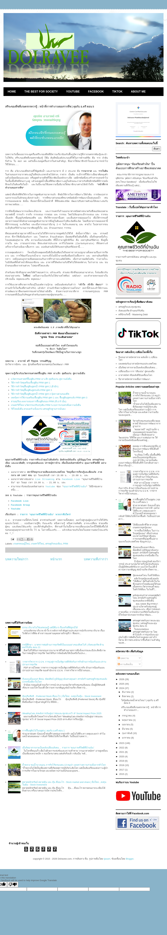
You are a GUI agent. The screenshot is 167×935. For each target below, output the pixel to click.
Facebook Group (21, 505)
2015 (122, 774)
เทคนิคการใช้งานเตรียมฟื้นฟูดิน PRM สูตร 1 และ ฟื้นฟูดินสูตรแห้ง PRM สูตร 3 (49, 397)
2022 (122, 747)
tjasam (107, 858)
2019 (122, 761)
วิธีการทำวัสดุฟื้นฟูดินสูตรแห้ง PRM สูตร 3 (31, 390)
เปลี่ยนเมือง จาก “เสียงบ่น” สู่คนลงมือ (136, 371)
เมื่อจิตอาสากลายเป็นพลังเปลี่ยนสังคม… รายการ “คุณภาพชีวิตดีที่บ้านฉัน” (58, 747)
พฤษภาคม (127, 720)
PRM (65, 543)
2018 (122, 765)
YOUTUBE (73, 91)
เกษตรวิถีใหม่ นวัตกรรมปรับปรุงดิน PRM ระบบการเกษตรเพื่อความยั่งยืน (46, 405)
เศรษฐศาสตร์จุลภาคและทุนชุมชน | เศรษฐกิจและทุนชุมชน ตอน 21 (146, 623)
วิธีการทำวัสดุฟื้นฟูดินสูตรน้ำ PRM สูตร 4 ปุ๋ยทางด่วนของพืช (40, 394)
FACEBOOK (96, 91)
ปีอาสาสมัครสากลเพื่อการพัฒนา (134, 379)
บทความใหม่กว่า (16, 559)
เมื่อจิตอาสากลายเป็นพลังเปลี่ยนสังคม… (137, 367)
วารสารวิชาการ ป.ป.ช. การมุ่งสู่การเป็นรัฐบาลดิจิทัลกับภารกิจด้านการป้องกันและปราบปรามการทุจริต (146, 475)
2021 (122, 752)
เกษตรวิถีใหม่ (37, 543)
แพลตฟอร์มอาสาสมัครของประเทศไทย (137, 363)
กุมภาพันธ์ (127, 733)
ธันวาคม (126, 692)
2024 (122, 688)
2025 (122, 684)
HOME (12, 91)
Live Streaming (44, 479)
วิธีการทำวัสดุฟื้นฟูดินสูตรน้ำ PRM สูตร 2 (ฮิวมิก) (34, 386)
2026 (122, 679)
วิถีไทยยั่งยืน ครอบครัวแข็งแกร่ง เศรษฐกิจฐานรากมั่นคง (38, 409)
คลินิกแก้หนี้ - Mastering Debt (133, 314)
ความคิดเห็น (125, 664)
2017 (122, 769)
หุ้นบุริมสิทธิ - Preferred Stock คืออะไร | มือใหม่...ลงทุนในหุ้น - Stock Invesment (61, 696)
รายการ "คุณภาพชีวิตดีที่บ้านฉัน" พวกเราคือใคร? (45, 514)
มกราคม (126, 737)
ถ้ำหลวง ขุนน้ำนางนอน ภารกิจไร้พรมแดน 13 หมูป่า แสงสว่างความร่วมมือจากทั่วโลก (64, 765)
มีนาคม (126, 729)
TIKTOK (117, 91)
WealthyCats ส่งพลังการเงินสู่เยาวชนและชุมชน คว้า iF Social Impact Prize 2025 (61, 713)
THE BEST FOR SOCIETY (41, 91)
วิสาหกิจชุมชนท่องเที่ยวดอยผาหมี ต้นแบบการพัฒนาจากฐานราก (147, 424)
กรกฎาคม (127, 715)
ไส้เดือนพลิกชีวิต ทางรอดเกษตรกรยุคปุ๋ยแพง (145, 526)
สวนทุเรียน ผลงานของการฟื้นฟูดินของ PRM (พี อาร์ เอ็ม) (38, 401)
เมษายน (126, 724)
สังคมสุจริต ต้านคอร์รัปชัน (131, 310)
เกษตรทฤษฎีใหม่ (21, 543)
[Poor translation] (12, 884)
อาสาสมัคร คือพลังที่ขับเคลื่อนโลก (135, 375)
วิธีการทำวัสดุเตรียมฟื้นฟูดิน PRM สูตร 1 (30, 382)
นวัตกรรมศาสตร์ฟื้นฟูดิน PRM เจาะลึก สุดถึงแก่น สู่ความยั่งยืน (41, 379)
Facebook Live (71, 479)
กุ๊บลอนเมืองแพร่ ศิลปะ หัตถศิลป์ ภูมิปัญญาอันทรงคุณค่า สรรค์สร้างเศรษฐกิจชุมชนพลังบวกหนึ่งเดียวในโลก (146, 552)
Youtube (50, 486)
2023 (122, 743)
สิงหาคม (126, 696)
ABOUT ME (138, 91)
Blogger (129, 858)
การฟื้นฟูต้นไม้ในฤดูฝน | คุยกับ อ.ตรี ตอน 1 (43, 730)
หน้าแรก (56, 559)
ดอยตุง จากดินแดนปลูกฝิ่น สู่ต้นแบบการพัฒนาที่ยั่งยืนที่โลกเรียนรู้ (146, 449)
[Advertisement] (56, 591)
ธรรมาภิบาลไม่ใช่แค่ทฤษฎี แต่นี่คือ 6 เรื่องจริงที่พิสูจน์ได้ (49, 627)
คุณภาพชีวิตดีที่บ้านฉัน (74, 486)
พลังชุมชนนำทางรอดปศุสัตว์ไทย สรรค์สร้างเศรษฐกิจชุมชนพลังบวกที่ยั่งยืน (146, 598)
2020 (122, 756)
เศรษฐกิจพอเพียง (53, 543)
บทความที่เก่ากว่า (96, 559)
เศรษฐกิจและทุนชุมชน (129, 307)
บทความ (123, 658)
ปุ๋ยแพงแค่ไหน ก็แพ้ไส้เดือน (146, 575)
